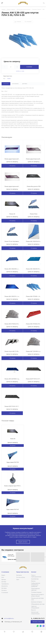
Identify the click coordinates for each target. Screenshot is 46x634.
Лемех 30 (12, 214)
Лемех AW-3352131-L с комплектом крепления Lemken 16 (12, 296)
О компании (4, 592)
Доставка (4, 588)
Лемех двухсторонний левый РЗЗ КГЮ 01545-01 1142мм (12, 159)
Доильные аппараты (36, 602)
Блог (2, 577)
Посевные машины (36, 592)
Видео (3, 575)
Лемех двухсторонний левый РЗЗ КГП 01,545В (12, 186)
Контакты (4, 590)
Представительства (22, 572)
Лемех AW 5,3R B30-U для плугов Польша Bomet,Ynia (12, 379)
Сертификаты (5, 584)
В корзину (12, 445)
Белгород (19, 575)
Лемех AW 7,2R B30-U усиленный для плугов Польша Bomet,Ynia (33, 351)
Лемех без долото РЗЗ (33, 186)
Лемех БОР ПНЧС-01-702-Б (12, 406)
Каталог (33, 572)
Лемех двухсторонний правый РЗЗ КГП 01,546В (33, 159)
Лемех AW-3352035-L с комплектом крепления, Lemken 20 (12, 269)
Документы (4, 586)
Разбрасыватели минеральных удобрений (35, 585)
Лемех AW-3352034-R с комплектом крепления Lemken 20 (33, 241)
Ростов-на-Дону (20, 577)
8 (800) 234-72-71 (39, 618)
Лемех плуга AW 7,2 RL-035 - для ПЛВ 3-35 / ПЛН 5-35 (12, 351)
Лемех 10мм (33, 214)
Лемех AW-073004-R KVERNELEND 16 (33, 324)
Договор (3, 581)
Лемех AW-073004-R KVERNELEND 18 (12, 324)
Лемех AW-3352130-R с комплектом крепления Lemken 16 (33, 269)
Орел (17, 579)
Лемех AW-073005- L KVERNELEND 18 (33, 296)
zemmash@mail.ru (9, 618)
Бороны (33, 581)
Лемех (9, 78)
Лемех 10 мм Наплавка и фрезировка (12, 241)
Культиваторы (35, 579)
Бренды (3, 579)
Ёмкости (33, 610)
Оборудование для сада (37, 604)
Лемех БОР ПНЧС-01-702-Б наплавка (33, 379)
